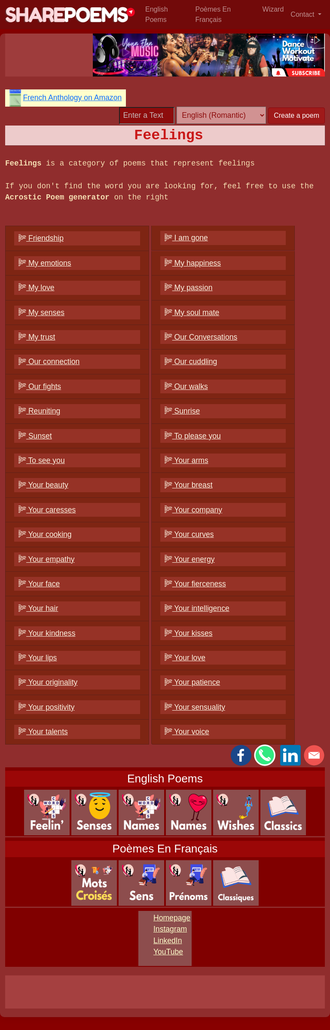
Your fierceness (195, 583)
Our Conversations (201, 337)
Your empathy (46, 559)
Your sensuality (195, 707)
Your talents (43, 731)
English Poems (156, 14)
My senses (41, 312)
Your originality (47, 682)
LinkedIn (167, 940)
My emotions (44, 263)
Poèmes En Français (213, 14)
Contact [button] (303, 14)
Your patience (192, 682)
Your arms (186, 460)
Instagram (170, 929)
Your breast (189, 485)
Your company (193, 510)
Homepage (171, 918)
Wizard (273, 9)
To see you (41, 460)
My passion (189, 287)
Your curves (189, 534)
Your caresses (47, 510)
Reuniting (39, 411)
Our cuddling (191, 361)
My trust (36, 337)
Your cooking (45, 534)
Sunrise (182, 411)
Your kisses (189, 633)
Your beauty (43, 485)
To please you (193, 436)
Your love (185, 657)
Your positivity (46, 707)
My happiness (193, 263)
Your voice (187, 731)
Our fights (39, 386)
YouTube (168, 951)
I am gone (186, 237)
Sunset (35, 436)
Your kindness (46, 633)
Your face (39, 583)
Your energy (190, 559)
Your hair (38, 608)
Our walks (186, 386)
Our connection (48, 361)
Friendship (41, 238)
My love (36, 287)
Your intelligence (197, 608)
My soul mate (192, 312)
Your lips (37, 657)
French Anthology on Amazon (72, 97)
